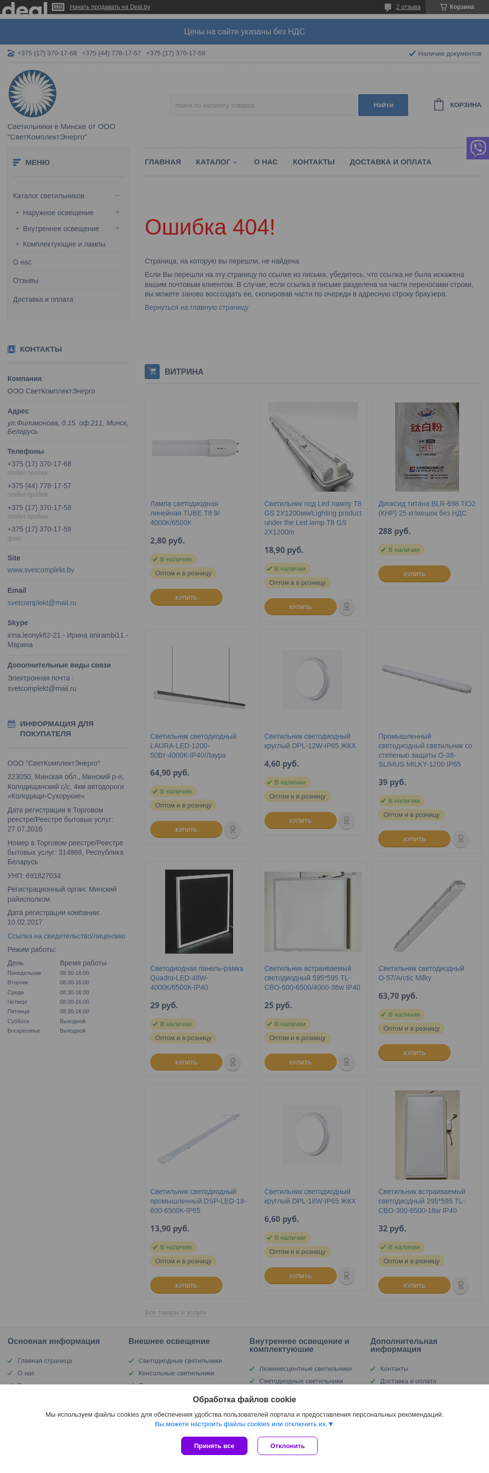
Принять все (214, 1446)
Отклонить (287, 1446)
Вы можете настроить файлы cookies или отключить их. (241, 1424)
